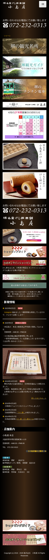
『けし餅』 (21, 413)
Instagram (8, 312)
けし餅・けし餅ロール (25, 419)
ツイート (7, 36)
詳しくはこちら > (38, 398)
